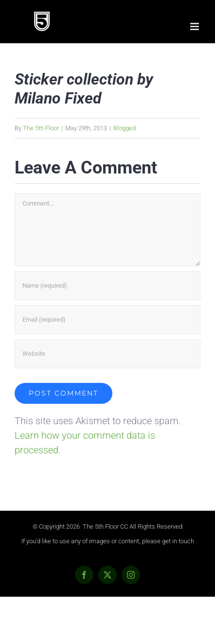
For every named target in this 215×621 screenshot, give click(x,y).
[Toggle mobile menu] (195, 26)
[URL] (107, 353)
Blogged (124, 128)
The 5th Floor (41, 128)
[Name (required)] (107, 285)
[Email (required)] (107, 319)
